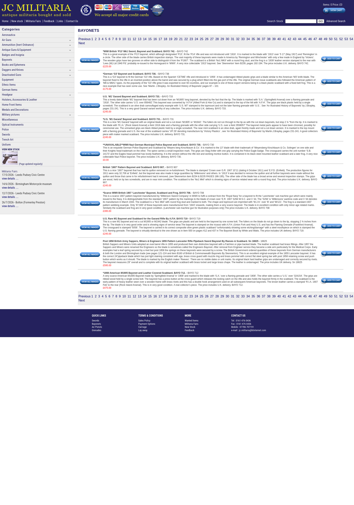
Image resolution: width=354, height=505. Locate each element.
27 (212, 39)
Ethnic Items (9, 84)
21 (181, 39)
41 (284, 39)
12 (134, 39)
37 (263, 39)
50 (331, 39)
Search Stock (276, 21)
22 (186, 39)
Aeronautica (8, 35)
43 (294, 39)
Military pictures (11, 114)
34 (248, 39)
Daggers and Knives (13, 70)
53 (346, 39)
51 (336, 39)
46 (310, 39)
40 (279, 39)
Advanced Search (335, 21)
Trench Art (7, 139)
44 (300, 39)
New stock (17, 21)
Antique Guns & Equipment (16, 50)
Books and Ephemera (13, 64)
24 (196, 39)
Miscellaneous (10, 119)
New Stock (190, 326)
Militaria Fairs (33, 21)
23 (191, 39)
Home (5, 21)
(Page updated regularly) (22, 156)
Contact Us (72, 21)
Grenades (96, 330)
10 (124, 39)
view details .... (10, 178)
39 (274, 39)
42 (289, 39)
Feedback (49, 21)
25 (201, 39)
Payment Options (146, 323)
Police (5, 129)
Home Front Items (12, 104)
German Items (9, 90)
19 (170, 39)
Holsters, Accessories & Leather (19, 99)
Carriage (142, 326)
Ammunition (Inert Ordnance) (18, 45)
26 (206, 39)
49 (325, 39)
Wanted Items (192, 320)
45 (305, 39)
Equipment (8, 79)
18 (165, 39)
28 (217, 39)
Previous (84, 39)
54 (351, 39)
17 (160, 39)
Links (60, 21)
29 (222, 39)
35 (253, 39)
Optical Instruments (13, 124)
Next (81, 43)
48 (320, 39)
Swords (6, 134)
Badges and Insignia (13, 55)
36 (258, 39)
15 (150, 39)
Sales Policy (144, 320)
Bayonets (7, 59)
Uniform (6, 144)
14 (145, 39)
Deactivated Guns (11, 75)
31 (232, 39)
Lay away (142, 330)
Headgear (7, 94)
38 (269, 39)
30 (227, 39)
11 (129, 39)
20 (175, 39)
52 (341, 39)
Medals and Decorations (15, 109)
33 (243, 39)
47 (315, 39)
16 (155, 39)
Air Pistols (97, 326)
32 (237, 39)
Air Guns (6, 40)
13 (139, 39)
